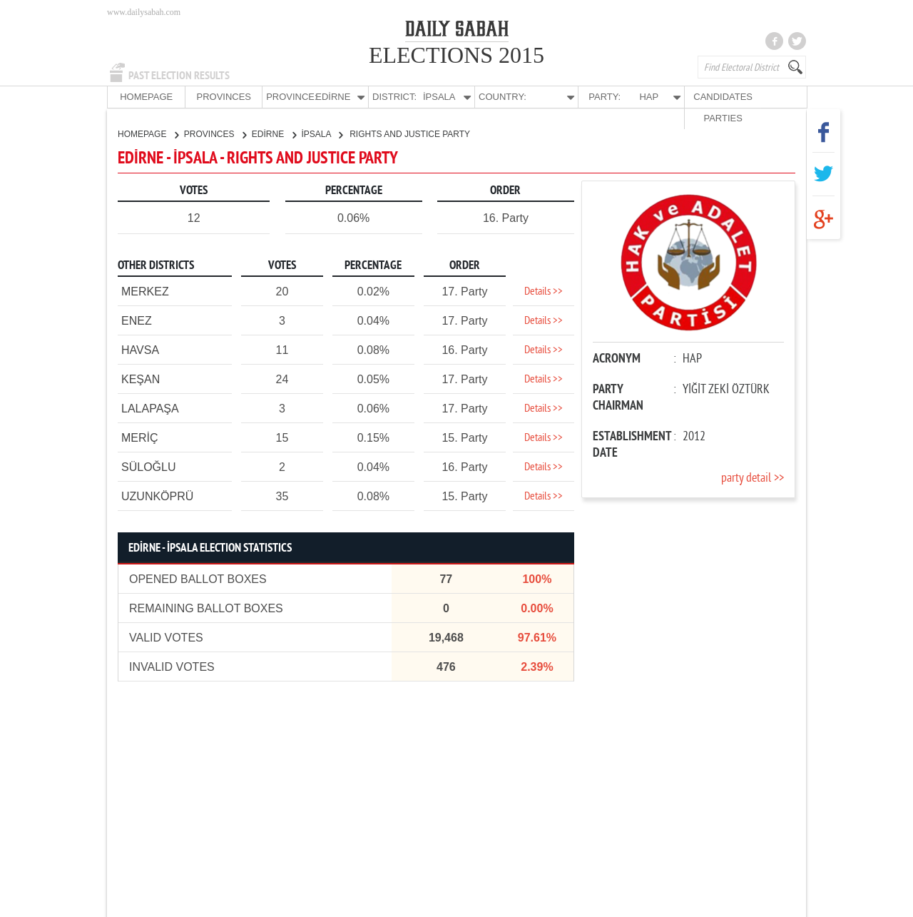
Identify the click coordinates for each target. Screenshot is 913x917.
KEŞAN (140, 379)
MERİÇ (139, 437)
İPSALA (322, 133)
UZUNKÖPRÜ (157, 496)
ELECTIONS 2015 (456, 55)
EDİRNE (274, 133)
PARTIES (766, 96)
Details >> (543, 291)
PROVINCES (212, 96)
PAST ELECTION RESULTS (179, 75)
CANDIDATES (696, 96)
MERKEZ (145, 291)
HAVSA (140, 349)
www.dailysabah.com (143, 12)
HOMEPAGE (142, 96)
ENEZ (136, 320)
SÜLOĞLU (148, 466)
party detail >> (752, 478)
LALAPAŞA (150, 408)
